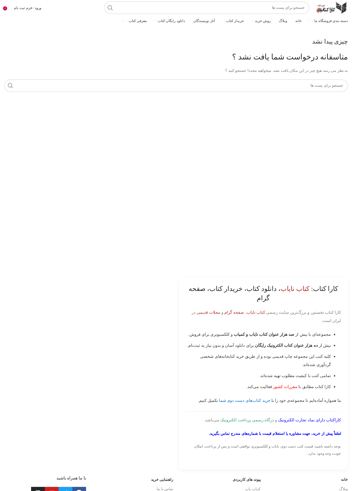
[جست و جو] (206, 7)
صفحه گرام (234, 312)
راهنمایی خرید (162, 480)
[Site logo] (331, 7)
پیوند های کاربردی (247, 480)
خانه (344, 480)
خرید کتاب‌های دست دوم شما (244, 400)
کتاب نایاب (256, 312)
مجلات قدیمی (208, 312)
